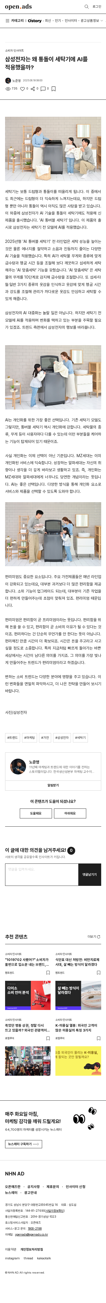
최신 (48, 20)
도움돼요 (36, 813)
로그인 (97, 7)
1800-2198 (35, 1228)
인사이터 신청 (75, 1187)
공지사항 (33, 1187)
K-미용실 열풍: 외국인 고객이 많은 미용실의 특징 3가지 (76, 1027)
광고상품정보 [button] (90, 20)
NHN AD (14, 1174)
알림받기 (53, 785)
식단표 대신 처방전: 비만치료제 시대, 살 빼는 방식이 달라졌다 (77, 962)
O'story (34, 21)
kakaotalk (44, 1258)
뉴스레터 (11, 1192)
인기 (58, 20)
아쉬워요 (70, 813)
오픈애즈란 (13, 1187)
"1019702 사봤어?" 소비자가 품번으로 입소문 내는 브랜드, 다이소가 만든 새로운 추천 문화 (27, 962)
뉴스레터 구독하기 (23, 1144)
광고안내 (30, 1192)
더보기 (94, 936)
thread (28, 1258)
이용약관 (10, 1249)
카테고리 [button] (14, 20)
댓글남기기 (90, 875)
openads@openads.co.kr (31, 1234)
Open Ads (18, 7)
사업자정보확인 (55, 1211)
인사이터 (71, 20)
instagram (12, 1258)
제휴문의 (53, 1187)
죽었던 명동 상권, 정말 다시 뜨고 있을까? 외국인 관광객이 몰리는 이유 (26, 1028)
